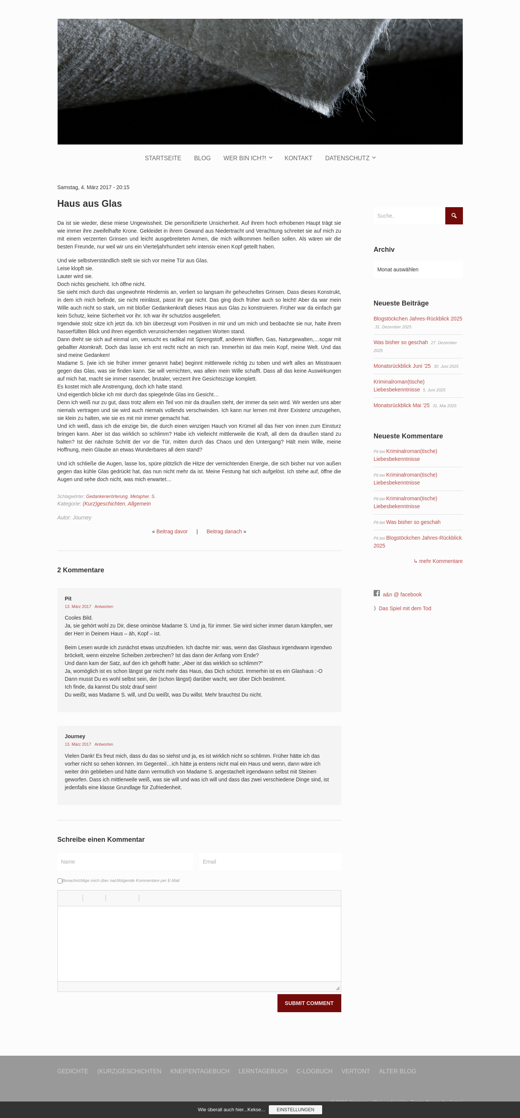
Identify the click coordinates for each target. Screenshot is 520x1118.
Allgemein (139, 504)
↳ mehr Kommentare (438, 561)
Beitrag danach (224, 531)
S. (153, 496)
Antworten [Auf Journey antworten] (104, 744)
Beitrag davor (172, 531)
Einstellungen (295, 1109)
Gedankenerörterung (107, 496)
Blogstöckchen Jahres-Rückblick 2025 (418, 319)
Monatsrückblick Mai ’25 (402, 405)
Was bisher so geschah (401, 342)
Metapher (139, 496)
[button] (66, 898)
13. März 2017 (78, 606)
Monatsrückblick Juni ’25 (402, 366)
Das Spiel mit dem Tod (405, 608)
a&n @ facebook (402, 594)
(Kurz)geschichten (104, 504)
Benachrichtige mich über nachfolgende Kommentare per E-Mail (118, 880)
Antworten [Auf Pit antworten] (104, 606)
